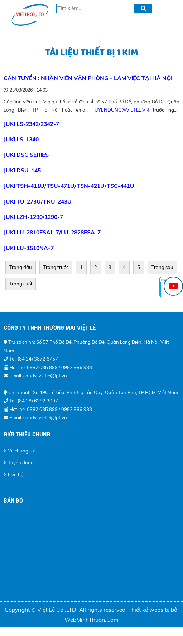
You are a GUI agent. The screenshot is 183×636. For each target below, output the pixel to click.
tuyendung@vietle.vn (120, 110)
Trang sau (162, 267)
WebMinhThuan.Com (91, 619)
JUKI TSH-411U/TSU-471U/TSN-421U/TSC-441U (69, 185)
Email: (16, 417)
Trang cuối (20, 284)
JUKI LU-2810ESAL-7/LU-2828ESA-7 (52, 232)
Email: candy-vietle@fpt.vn (38, 375)
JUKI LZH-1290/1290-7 (33, 216)
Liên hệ (15, 474)
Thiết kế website (149, 609)
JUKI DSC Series (26, 154)
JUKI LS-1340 (21, 139)
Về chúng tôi (21, 451)
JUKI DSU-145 (22, 170)
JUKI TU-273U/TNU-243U (38, 201)
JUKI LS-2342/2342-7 (31, 123)
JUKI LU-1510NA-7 (29, 247)
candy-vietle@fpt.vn (45, 417)
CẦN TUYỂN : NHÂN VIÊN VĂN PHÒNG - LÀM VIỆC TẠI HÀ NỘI (88, 78)
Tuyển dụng (21, 462)
